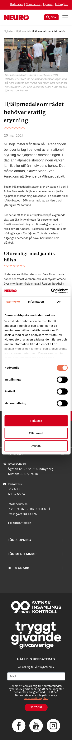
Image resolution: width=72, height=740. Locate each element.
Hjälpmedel (23, 31)
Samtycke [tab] (13, 301)
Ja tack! (36, 707)
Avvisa (36, 445)
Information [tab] (36, 301)
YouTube (36, 725)
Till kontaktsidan (19, 523)
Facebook (19, 725)
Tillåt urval (36, 433)
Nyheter (9, 31)
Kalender (16, 4)
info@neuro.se (18, 504)
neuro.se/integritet (36, 698)
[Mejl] (36, 676)
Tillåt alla (36, 420)
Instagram (53, 725)
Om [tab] (59, 301)
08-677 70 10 (29, 474)
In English (61, 4)
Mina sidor (33, 4)
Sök (51, 17)
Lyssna (47, 4)
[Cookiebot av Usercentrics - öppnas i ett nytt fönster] (51, 290)
